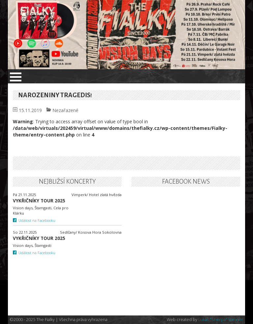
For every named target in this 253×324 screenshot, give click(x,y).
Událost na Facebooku (34, 220)
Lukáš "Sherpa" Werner (220, 319)
